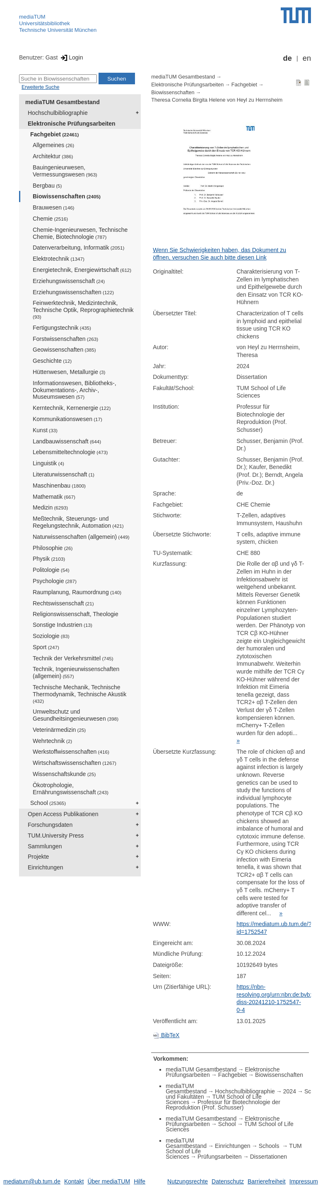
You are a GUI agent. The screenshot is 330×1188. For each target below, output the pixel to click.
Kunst (45, 430)
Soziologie (51, 636)
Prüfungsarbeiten (220, 1156)
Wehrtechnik (52, 741)
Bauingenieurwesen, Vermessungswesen (65, 171)
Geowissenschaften (64, 349)
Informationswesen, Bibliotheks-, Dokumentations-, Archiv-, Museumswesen (74, 390)
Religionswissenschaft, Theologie (75, 614)
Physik (49, 558)
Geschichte (52, 360)
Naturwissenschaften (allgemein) (81, 536)
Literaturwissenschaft (63, 474)
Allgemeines (53, 145)
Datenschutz (228, 1181)
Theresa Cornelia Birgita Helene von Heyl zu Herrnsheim (216, 100)
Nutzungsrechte (187, 1181)
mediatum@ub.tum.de (31, 1181)
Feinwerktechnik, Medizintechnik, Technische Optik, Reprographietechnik (83, 309)
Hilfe (139, 1181)
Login (71, 57)
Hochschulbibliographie (58, 113)
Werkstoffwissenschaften (71, 751)
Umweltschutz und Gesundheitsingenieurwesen (75, 715)
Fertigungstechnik (62, 327)
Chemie (50, 218)
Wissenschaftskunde (64, 774)
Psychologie (55, 581)
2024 (289, 1091)
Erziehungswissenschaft (69, 281)
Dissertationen (268, 1156)
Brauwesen (54, 207)
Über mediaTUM (108, 1181)
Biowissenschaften (67, 196)
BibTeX (166, 1035)
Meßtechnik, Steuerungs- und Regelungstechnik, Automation (78, 522)
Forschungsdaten (50, 824)
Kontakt (74, 1181)
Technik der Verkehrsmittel (73, 658)
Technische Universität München (57, 30)
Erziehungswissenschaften (73, 292)
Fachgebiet (54, 134)
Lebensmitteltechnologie (70, 452)
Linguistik (48, 463)
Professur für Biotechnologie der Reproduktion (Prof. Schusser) (223, 1105)
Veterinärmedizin (59, 729)
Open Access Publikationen (63, 814)
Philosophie (52, 548)
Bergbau (47, 185)
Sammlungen (45, 846)
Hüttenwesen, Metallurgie (69, 372)
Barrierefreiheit (267, 1181)
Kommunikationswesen (67, 419)
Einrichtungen (45, 867)
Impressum (303, 1181)
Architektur (53, 156)
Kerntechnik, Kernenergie (72, 408)
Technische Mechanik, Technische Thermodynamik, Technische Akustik (79, 694)
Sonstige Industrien (62, 624)
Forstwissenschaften (65, 339)
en (307, 58)
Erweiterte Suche (40, 87)
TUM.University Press (56, 835)
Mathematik (54, 496)
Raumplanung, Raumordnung (77, 592)
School (48, 803)
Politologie (51, 570)
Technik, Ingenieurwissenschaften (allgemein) (76, 672)
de (287, 58)
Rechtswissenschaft (63, 603)
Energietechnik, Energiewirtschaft (82, 270)
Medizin (50, 507)
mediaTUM (32, 17)
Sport (46, 647)
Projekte (38, 856)
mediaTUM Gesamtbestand (62, 102)
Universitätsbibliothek (44, 23)
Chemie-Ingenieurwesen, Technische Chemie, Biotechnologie (80, 233)
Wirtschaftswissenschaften (74, 762)
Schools (270, 1146)
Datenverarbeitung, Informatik (78, 247)
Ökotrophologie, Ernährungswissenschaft (70, 788)
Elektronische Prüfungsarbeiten (72, 123)
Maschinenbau (59, 485)
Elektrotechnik (58, 258)
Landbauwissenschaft (67, 441)
